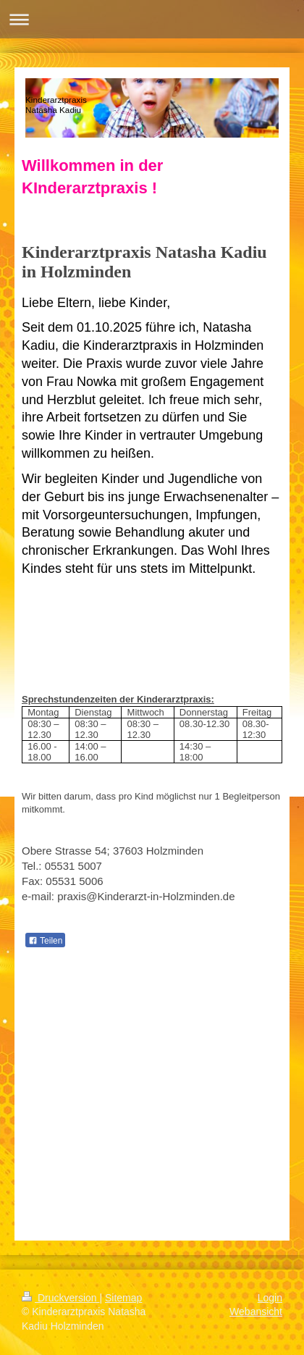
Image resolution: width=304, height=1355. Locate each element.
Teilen (45, 941)
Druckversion (60, 1298)
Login (270, 1298)
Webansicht (255, 1311)
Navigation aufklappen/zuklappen (152, 19)
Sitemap (123, 1298)
